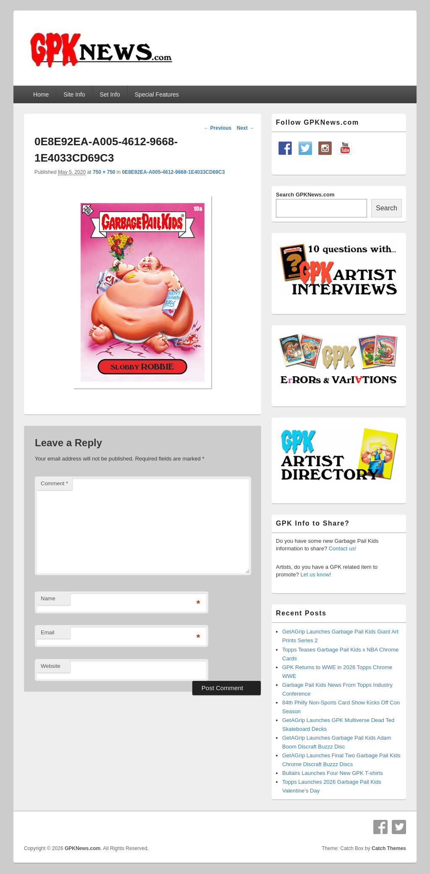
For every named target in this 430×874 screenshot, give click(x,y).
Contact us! (343, 548)
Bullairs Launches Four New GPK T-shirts (332, 773)
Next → (245, 128)
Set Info (110, 94)
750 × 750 (104, 172)
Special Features (157, 94)
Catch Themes (389, 848)
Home (41, 94)
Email (48, 632)
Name (48, 598)
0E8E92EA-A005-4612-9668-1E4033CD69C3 (173, 172)
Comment (54, 483)
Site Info (74, 94)
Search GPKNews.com (305, 194)
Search (386, 208)
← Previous (217, 128)
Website (50, 666)
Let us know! (316, 574)
